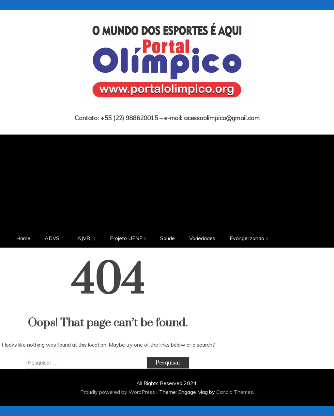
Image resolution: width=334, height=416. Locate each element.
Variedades (202, 238)
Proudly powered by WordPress (118, 392)
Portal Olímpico (167, 109)
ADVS (52, 238)
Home (23, 238)
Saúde (167, 238)
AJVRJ (84, 238)
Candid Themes (234, 392)
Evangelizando (247, 238)
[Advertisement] (167, 180)
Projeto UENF (126, 238)
